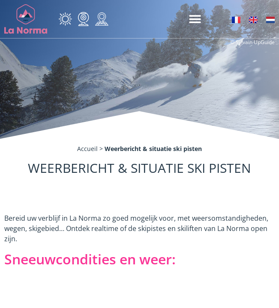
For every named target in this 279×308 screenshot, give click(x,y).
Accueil (87, 149)
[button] (194, 19)
